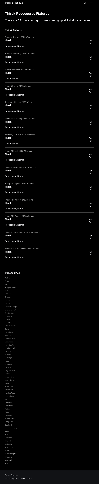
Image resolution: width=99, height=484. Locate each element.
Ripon (7, 412)
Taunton (8, 431)
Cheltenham (9, 313)
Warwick (8, 441)
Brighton (8, 297)
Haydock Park (10, 348)
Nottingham (9, 396)
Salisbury (8, 415)
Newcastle (9, 387)
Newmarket (9, 390)
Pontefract (9, 406)
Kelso (7, 361)
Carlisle (7, 300)
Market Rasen (10, 377)
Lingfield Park (10, 371)
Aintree (7, 278)
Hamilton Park (10, 345)
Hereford (8, 351)
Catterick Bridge (10, 307)
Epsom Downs (10, 326)
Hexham (8, 355)
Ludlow (7, 374)
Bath (6, 291)
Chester (8, 319)
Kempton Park (10, 364)
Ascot (7, 281)
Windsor (8, 451)
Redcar (7, 409)
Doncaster (8, 323)
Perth (7, 399)
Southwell (8, 425)
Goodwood (9, 342)
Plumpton (8, 403)
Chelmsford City (11, 310)
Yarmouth (8, 460)
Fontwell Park (10, 339)
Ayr (6, 284)
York (6, 463)
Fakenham (9, 332)
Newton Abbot (10, 393)
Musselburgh (9, 380)
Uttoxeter (8, 438)
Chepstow (8, 316)
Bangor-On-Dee (10, 287)
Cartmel (8, 303)
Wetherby (8, 444)
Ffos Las (8, 335)
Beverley (8, 294)
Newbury (8, 383)
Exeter (7, 329)
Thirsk (7, 434)
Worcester (8, 457)
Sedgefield (9, 422)
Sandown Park (10, 419)
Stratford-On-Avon (11, 428)
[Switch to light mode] (85, 3)
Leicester (8, 367)
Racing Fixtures (14, 3)
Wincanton (9, 447)
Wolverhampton (10, 454)
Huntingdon (9, 358)
